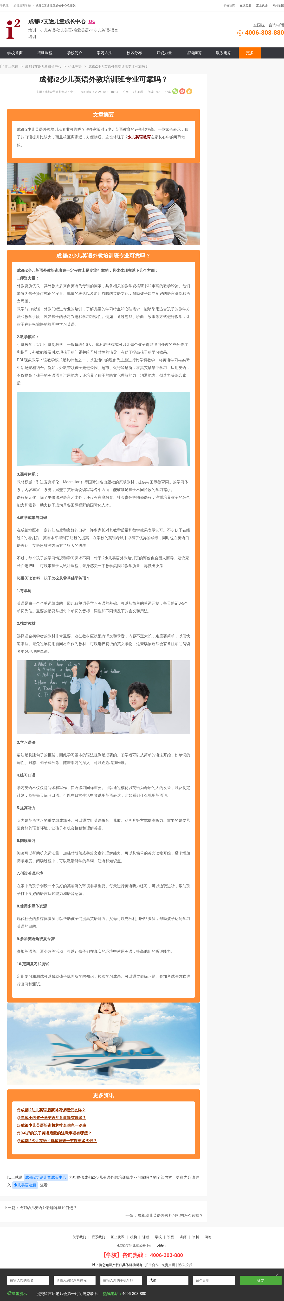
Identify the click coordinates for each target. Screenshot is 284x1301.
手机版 (4, 5)
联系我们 (98, 1237)
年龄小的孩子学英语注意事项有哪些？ (53, 1118)
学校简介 (74, 53)
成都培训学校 (22, 5)
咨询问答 (194, 53)
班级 (170, 1237)
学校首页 (229, 5)
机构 (133, 1237)
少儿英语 (75, 66)
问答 (208, 1237)
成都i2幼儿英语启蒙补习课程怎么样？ (53, 1110)
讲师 (183, 1237)
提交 (260, 1280)
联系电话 (224, 53)
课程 (145, 1237)
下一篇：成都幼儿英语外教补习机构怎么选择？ (162, 1215)
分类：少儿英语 (133, 92)
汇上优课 (262, 5)
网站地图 (278, 5)
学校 (158, 1237)
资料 (195, 1237)
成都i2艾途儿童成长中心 (43, 66)
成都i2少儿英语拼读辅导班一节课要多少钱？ (59, 1141)
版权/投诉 (185, 1265)
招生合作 (152, 1265)
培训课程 (44, 53)
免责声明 (168, 1265)
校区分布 (134, 53)
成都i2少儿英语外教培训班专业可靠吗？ (118, 66)
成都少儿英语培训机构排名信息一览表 (53, 1125)
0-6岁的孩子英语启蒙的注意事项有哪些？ (56, 1133)
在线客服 (245, 5)
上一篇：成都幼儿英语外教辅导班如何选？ (40, 1208)
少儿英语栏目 (25, 1185)
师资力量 (164, 53)
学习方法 (104, 53)
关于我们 (79, 1237)
